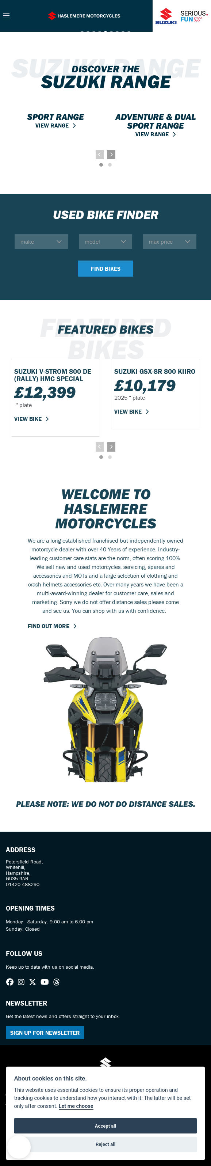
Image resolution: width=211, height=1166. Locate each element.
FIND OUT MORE (48, 626)
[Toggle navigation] (6, 16)
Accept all (105, 1126)
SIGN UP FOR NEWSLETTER (45, 1032)
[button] (19, 1147)
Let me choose (76, 1106)
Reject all (105, 1144)
